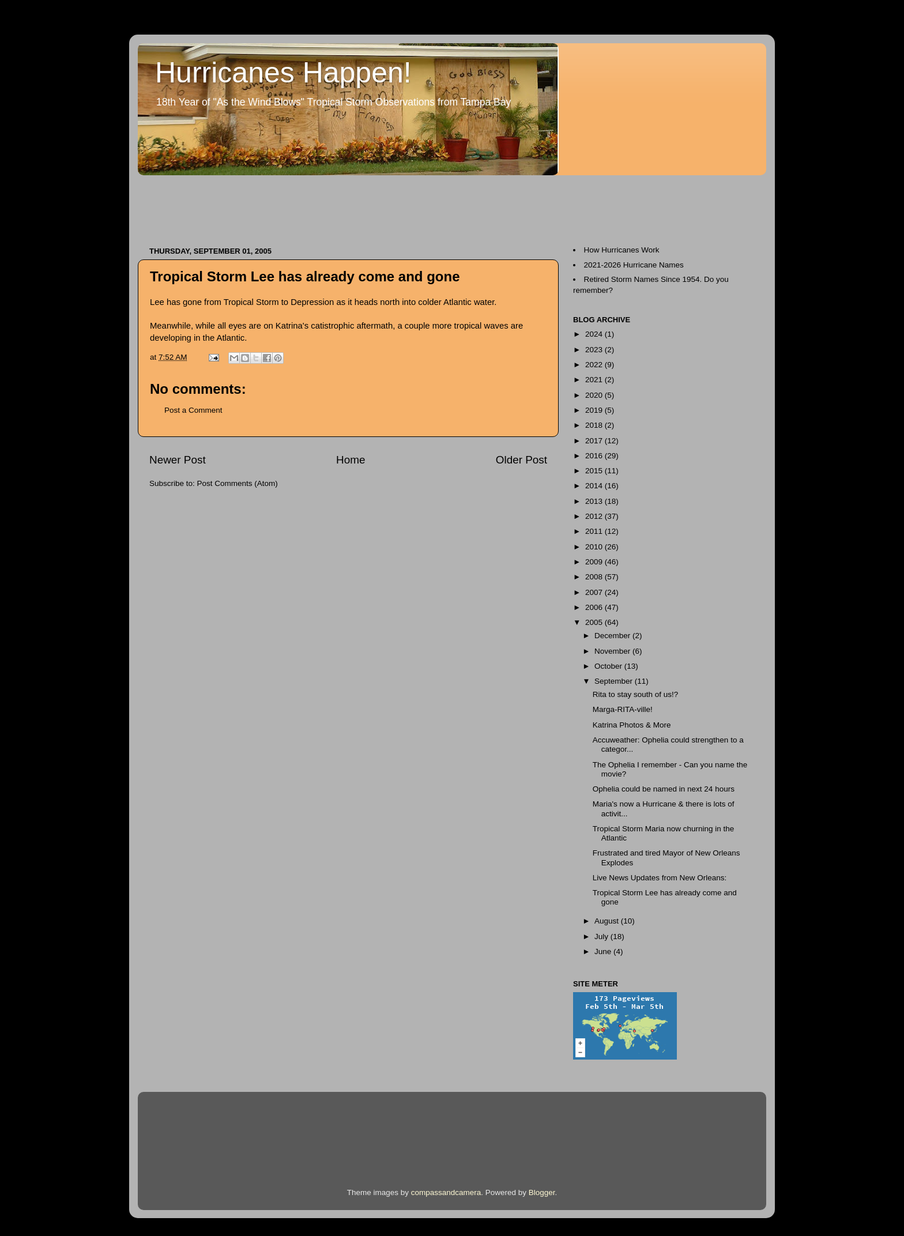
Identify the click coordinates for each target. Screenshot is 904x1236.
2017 (595, 440)
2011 (595, 531)
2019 (595, 410)
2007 (595, 592)
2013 (595, 501)
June (603, 951)
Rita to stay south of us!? (636, 694)
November (613, 651)
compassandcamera (446, 1192)
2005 (595, 622)
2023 (595, 349)
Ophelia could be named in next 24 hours (663, 789)
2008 (595, 576)
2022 (595, 364)
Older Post (521, 460)
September (614, 681)
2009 (595, 561)
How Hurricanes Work (622, 250)
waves (497, 325)
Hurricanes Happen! (283, 72)
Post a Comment (193, 410)
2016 (595, 455)
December (613, 635)
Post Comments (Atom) (237, 483)
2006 (595, 607)
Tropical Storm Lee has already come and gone (305, 276)
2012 (595, 516)
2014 (595, 485)
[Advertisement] (348, 205)
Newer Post (177, 460)
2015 (595, 470)
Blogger (542, 1192)
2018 (595, 425)
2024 (595, 334)
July (602, 936)
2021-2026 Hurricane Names (634, 265)
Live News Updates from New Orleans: (660, 877)
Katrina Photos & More (632, 725)
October (609, 666)
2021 (595, 379)
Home (350, 460)
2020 (595, 395)
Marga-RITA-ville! (623, 709)
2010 (595, 546)
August (607, 921)
